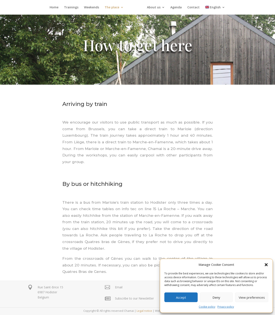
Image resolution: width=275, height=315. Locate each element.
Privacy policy (225, 307)
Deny (216, 297)
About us (152, 7)
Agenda (174, 7)
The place (113, 7)
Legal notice (144, 311)
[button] (266, 265)
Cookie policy (207, 307)
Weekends (93, 7)
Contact (192, 7)
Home (55, 7)
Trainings (73, 7)
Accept (181, 297)
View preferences (252, 297)
